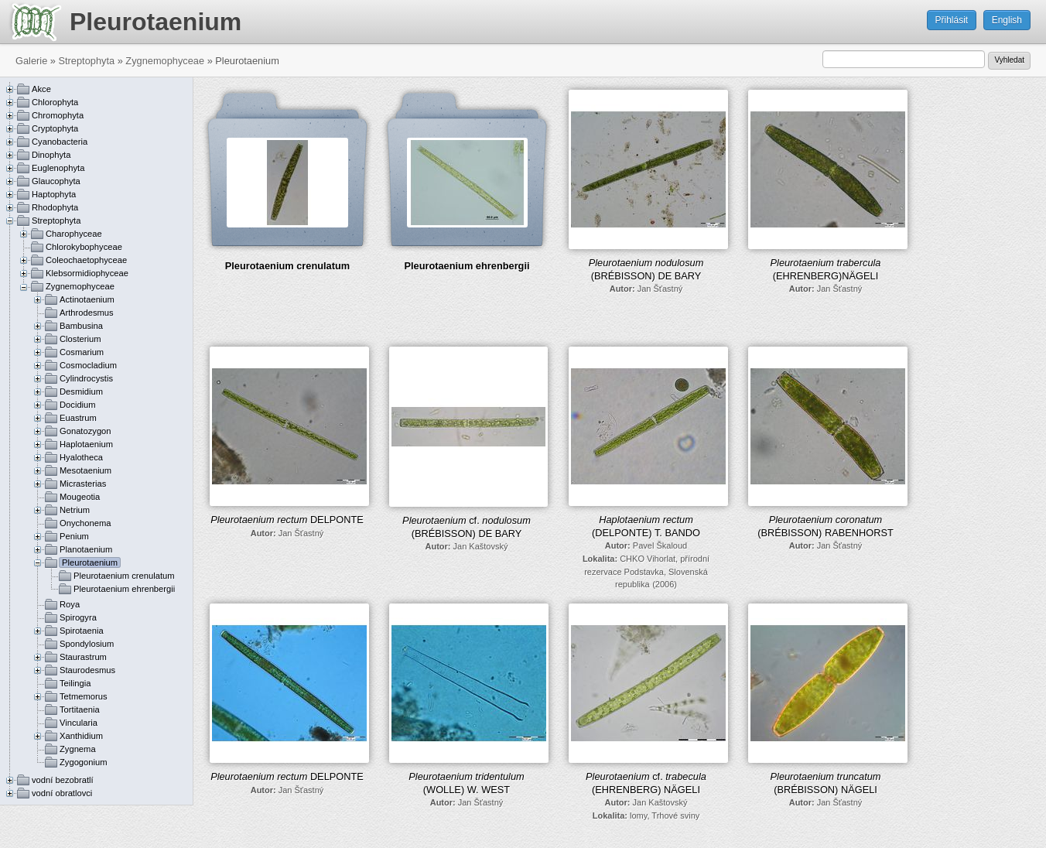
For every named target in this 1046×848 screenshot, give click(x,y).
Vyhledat (1009, 60)
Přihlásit (952, 20)
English (1007, 20)
